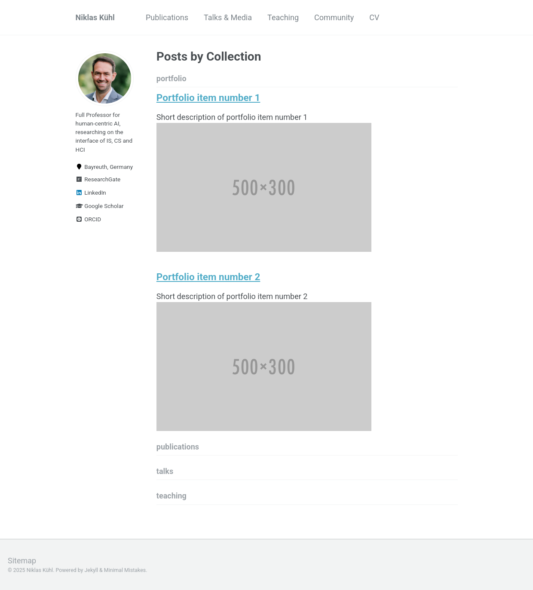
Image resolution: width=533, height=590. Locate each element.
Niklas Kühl (95, 17)
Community (334, 17)
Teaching (283, 17)
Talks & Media (228, 17)
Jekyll (91, 570)
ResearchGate (98, 179)
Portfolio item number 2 (208, 276)
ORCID (88, 219)
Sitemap (22, 560)
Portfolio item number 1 (208, 97)
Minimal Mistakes (125, 570)
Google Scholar (100, 205)
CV (374, 17)
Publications (167, 17)
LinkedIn (91, 192)
